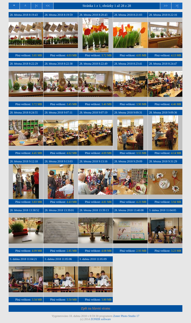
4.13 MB (176, 55)
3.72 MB (106, 55)
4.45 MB (37, 153)
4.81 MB (106, 201)
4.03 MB (71, 55)
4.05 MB (141, 55)
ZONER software (101, 319)
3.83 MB (37, 201)
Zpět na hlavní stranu (95, 308)
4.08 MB (106, 250)
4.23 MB (141, 201)
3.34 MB (37, 299)
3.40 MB (106, 104)
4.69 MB (106, 153)
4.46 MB (176, 104)
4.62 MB (71, 153)
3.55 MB (141, 153)
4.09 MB (37, 250)
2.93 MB (141, 250)
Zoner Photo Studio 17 (126, 316)
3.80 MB (106, 299)
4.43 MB (71, 201)
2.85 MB (71, 250)
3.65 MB (37, 55)
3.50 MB (71, 299)
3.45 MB (71, 104)
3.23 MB (176, 250)
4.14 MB (176, 153)
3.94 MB (176, 201)
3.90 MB (141, 104)
